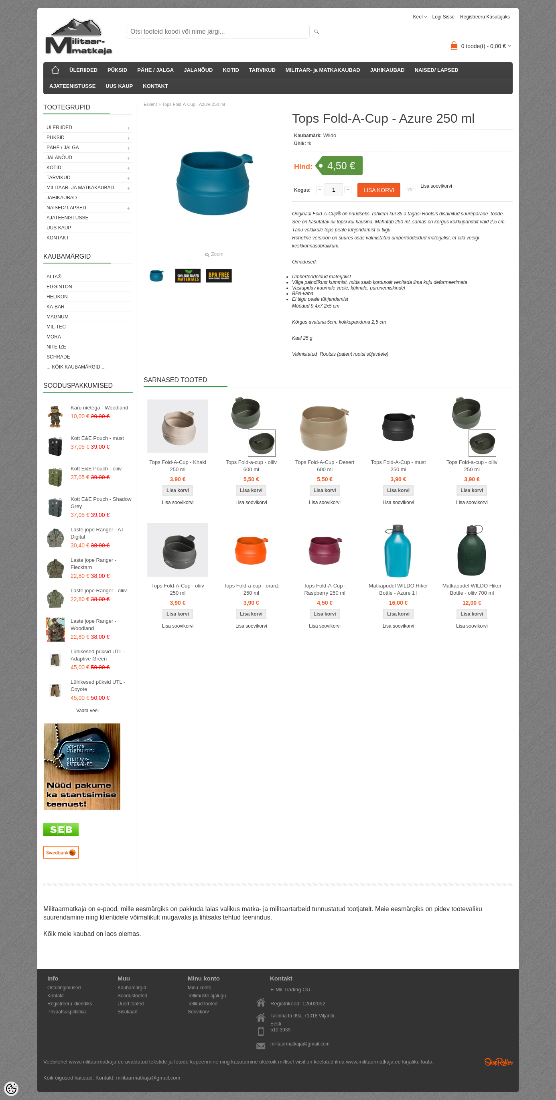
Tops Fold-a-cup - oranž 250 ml (251, 589)
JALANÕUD (198, 70)
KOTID (231, 70)
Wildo (330, 135)
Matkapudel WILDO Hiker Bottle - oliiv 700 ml (471, 589)
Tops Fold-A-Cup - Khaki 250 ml (177, 465)
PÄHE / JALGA (155, 70)
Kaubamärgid (132, 988)
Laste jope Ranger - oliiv (99, 590)
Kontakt (55, 996)
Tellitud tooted (202, 1004)
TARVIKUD (262, 70)
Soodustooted (132, 996)
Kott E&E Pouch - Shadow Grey (101, 502)
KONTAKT (155, 86)
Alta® (54, 277)
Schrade (58, 357)
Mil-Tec (56, 327)
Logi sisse (443, 17)
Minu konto (199, 988)
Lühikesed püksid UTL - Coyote (98, 685)
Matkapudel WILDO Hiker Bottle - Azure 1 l (398, 589)
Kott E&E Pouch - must (97, 438)
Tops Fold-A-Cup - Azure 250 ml (193, 104)
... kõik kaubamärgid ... (76, 367)
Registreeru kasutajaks (485, 17)
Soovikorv (198, 1012)
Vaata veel (87, 710)
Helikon (57, 297)
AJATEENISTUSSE (72, 86)
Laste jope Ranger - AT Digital (97, 533)
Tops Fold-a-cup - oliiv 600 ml (251, 465)
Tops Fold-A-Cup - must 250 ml (398, 465)
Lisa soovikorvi (436, 186)
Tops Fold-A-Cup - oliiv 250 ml (177, 589)
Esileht (150, 104)
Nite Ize (56, 347)
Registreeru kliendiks (69, 1004)
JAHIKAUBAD (387, 70)
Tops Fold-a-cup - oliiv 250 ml (471, 465)
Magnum (58, 317)
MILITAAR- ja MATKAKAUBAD (323, 70)
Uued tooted (131, 1004)
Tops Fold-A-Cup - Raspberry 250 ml (325, 589)
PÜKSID (117, 70)
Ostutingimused (64, 988)
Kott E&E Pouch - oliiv (96, 469)
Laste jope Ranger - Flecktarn (93, 563)
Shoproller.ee (499, 1062)
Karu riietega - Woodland (99, 408)
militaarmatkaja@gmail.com (300, 1044)
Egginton (59, 287)
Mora (54, 337)
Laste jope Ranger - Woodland (93, 624)
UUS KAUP (119, 86)
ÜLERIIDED (83, 70)
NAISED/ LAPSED (437, 70)
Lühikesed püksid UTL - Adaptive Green (98, 655)
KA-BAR (56, 307)
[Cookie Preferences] (11, 1089)
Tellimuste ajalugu (207, 996)
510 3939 (280, 1030)
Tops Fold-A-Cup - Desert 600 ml (324, 465)
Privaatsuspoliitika (66, 1012)
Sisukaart (128, 1012)
